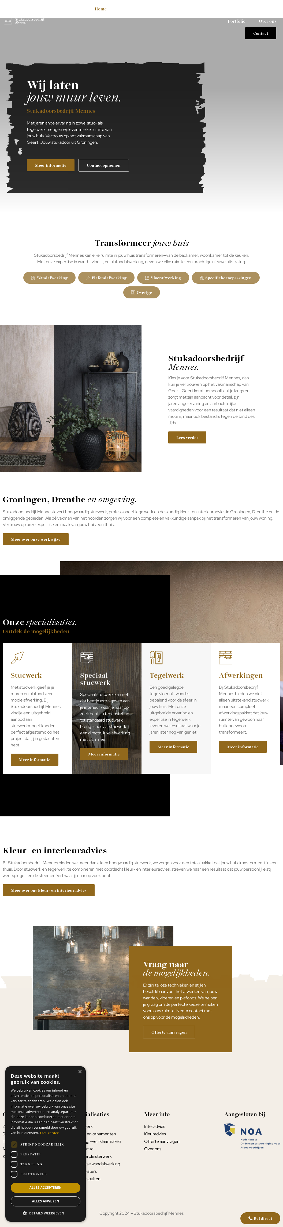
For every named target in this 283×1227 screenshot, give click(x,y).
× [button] (80, 1072)
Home (101, 9)
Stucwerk (132, 9)
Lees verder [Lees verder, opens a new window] (49, 1133)
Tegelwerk (168, 9)
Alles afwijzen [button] (45, 1201)
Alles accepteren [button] (45, 1187)
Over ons (267, 21)
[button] (45, 1213)
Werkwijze (259, 9)
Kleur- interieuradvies (214, 9)
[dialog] (45, 1144)
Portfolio (236, 21)
